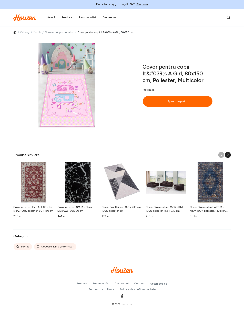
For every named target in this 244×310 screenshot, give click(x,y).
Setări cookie (158, 283)
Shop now (142, 4)
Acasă (51, 17)
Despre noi (109, 17)
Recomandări (87, 17)
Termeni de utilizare (101, 289)
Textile (37, 32)
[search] (228, 17)
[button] (228, 155)
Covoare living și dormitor (59, 32)
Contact (139, 283)
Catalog (24, 32)
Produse (67, 17)
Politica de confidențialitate (138, 289)
